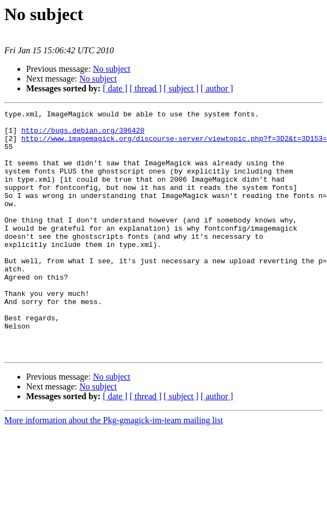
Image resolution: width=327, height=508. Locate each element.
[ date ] (115, 88)
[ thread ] (145, 88)
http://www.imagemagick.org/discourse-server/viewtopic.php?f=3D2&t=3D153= (174, 145)
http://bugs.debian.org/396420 (82, 135)
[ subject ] (181, 88)
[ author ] (217, 88)
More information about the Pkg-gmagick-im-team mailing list (113, 469)
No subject (112, 68)
